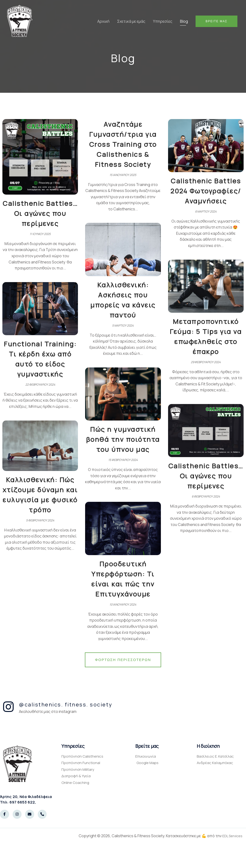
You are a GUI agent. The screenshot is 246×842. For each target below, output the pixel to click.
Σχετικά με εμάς (131, 21)
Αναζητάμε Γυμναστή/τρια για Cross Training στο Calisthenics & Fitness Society (123, 144)
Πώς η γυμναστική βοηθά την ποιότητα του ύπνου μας (122, 439)
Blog (184, 21)
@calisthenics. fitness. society (65, 704)
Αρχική (103, 21)
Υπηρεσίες (162, 21)
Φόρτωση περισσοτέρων (123, 659)
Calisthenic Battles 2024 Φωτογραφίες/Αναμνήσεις (205, 191)
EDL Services (231, 835)
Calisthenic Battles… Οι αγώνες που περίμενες (40, 213)
